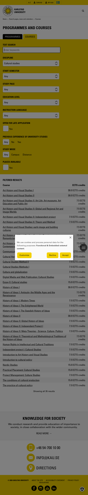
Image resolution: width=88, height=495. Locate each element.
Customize (24, 255)
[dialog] (44, 247)
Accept (65, 255)
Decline (52, 255)
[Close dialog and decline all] (70, 236)
